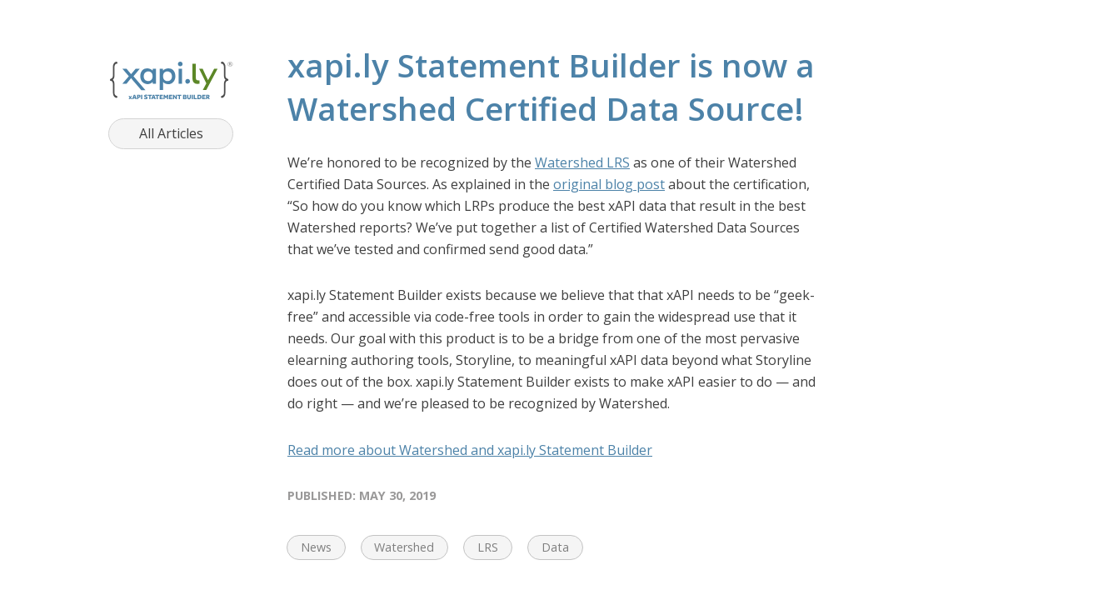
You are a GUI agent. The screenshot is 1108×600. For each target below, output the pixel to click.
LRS (487, 547)
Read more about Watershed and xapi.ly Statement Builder (469, 450)
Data (555, 547)
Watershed (404, 547)
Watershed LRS (582, 162)
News (316, 547)
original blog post (609, 184)
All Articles (171, 133)
